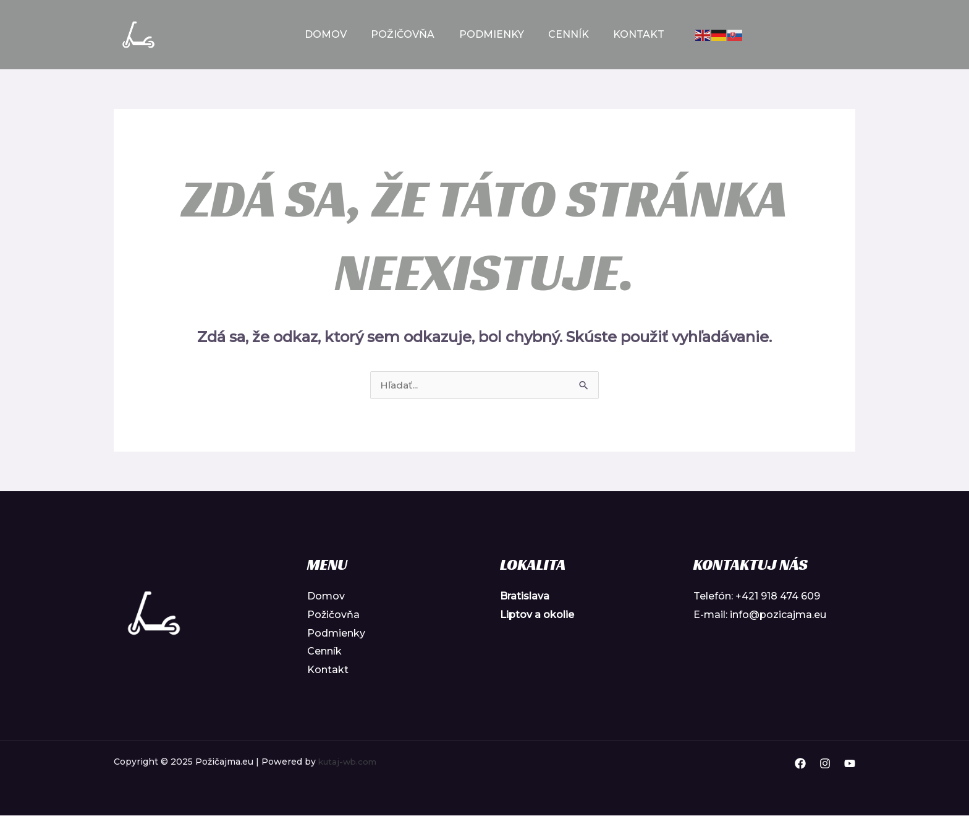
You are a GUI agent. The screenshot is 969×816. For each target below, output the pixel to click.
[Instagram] (825, 764)
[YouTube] (849, 764)
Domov (335, 34)
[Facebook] (800, 764)
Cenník (564, 34)
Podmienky (491, 34)
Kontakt (630, 34)
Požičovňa (407, 34)
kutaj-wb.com (348, 762)
